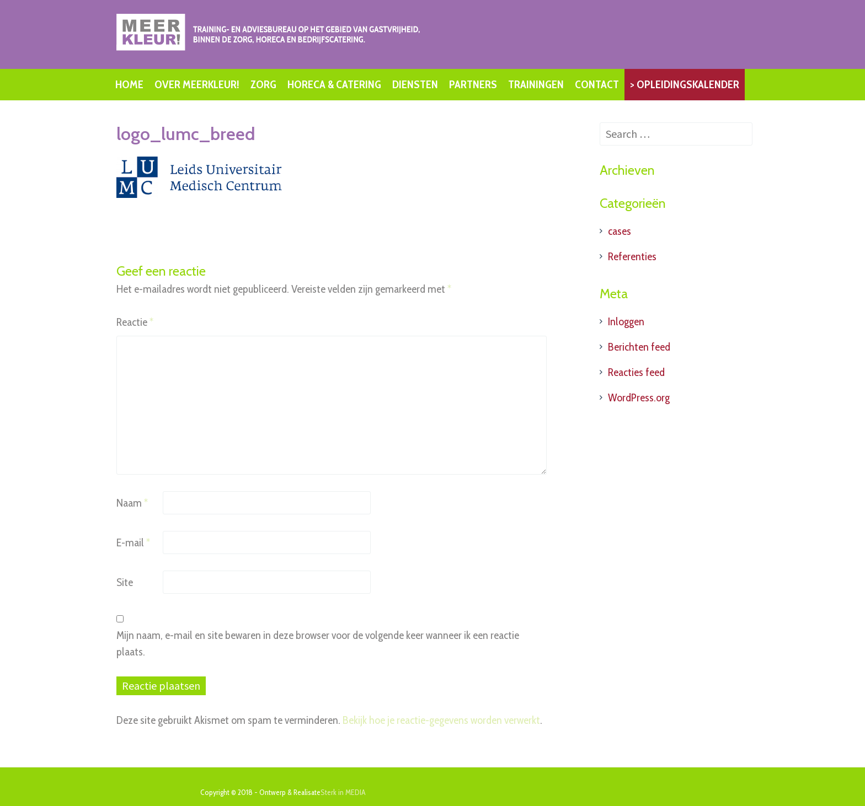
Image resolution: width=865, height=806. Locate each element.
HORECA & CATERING (334, 84)
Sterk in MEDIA (343, 792)
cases (619, 231)
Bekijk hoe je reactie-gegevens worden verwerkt (441, 720)
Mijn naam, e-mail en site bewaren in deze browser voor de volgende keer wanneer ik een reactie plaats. (317, 643)
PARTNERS (473, 84)
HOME (129, 84)
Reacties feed (636, 372)
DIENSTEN (415, 84)
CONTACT (597, 84)
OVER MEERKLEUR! (196, 84)
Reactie (134, 322)
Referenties (632, 256)
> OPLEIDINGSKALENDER (684, 84)
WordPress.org (639, 397)
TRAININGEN (536, 84)
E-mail (133, 542)
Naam (132, 502)
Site (124, 582)
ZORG (263, 84)
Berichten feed (639, 346)
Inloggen (626, 321)
